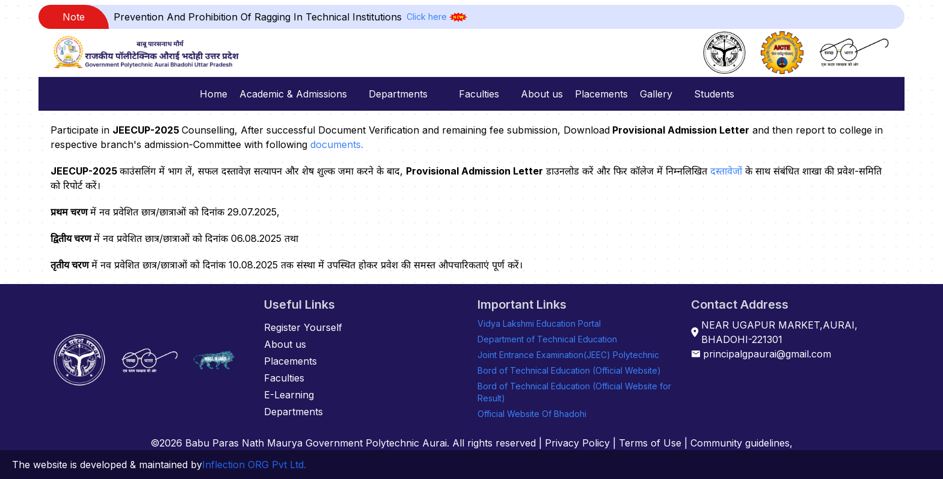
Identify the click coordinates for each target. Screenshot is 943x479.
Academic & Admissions (293, 94)
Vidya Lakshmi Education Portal (539, 323)
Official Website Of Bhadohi (532, 414)
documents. (336, 144)
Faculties (479, 94)
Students (714, 94)
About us (542, 94)
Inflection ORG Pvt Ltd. (254, 465)
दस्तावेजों (726, 171)
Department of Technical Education (547, 339)
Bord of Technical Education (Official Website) (569, 370)
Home (213, 94)
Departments (398, 94)
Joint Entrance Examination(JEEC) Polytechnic (568, 355)
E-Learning (289, 395)
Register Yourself (303, 327)
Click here (427, 16)
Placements (601, 94)
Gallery (656, 94)
